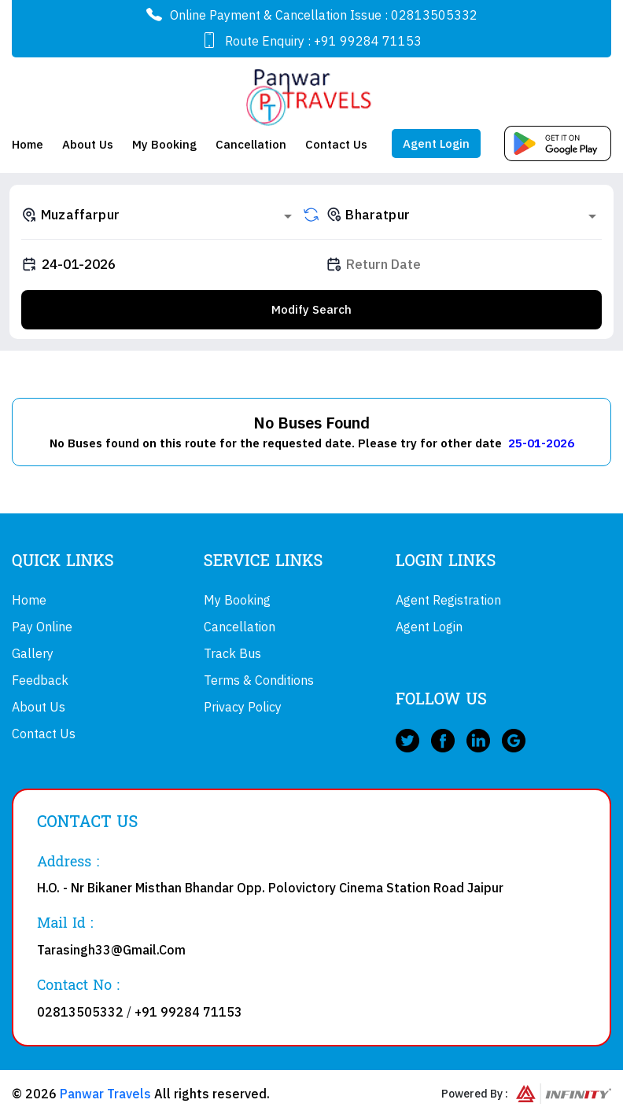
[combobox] (159, 214)
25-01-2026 (541, 443)
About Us (87, 144)
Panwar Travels (105, 1093)
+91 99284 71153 (368, 41)
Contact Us (336, 144)
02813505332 (434, 15)
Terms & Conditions (259, 680)
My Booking (164, 144)
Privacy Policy (243, 707)
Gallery (32, 653)
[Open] (288, 216)
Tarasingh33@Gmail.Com (111, 950)
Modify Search (311, 309)
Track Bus (232, 653)
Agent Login (436, 143)
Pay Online (42, 626)
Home (27, 144)
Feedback (40, 680)
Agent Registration (448, 600)
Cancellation (251, 144)
